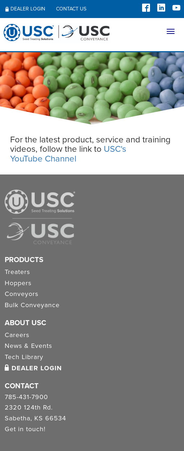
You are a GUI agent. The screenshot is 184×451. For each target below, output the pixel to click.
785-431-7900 (26, 397)
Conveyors (21, 294)
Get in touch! (25, 429)
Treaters (17, 272)
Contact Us (71, 9)
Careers (17, 335)
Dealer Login (25, 9)
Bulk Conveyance (32, 305)
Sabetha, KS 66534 (35, 418)
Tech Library (24, 357)
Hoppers (18, 283)
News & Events (28, 346)
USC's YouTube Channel (68, 154)
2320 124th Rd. (29, 407)
